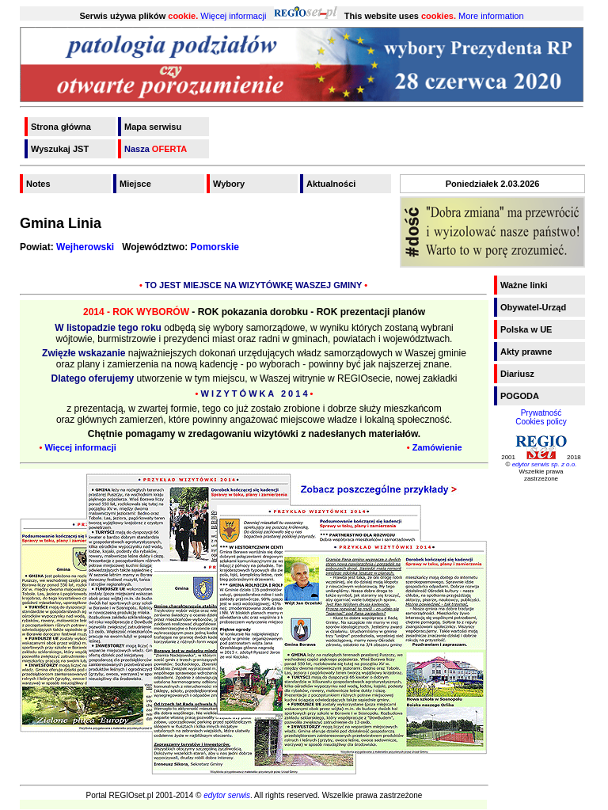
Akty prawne (526, 351)
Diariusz (517, 373)
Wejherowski (85, 247)
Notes (38, 183)
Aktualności (330, 183)
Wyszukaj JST (60, 149)
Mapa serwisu (152, 126)
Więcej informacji (233, 16)
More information (491, 16)
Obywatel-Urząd (533, 307)
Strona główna (61, 126)
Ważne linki (524, 285)
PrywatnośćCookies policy (540, 417)
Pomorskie (215, 247)
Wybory (229, 183)
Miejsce (135, 183)
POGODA (519, 396)
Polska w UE (526, 329)
